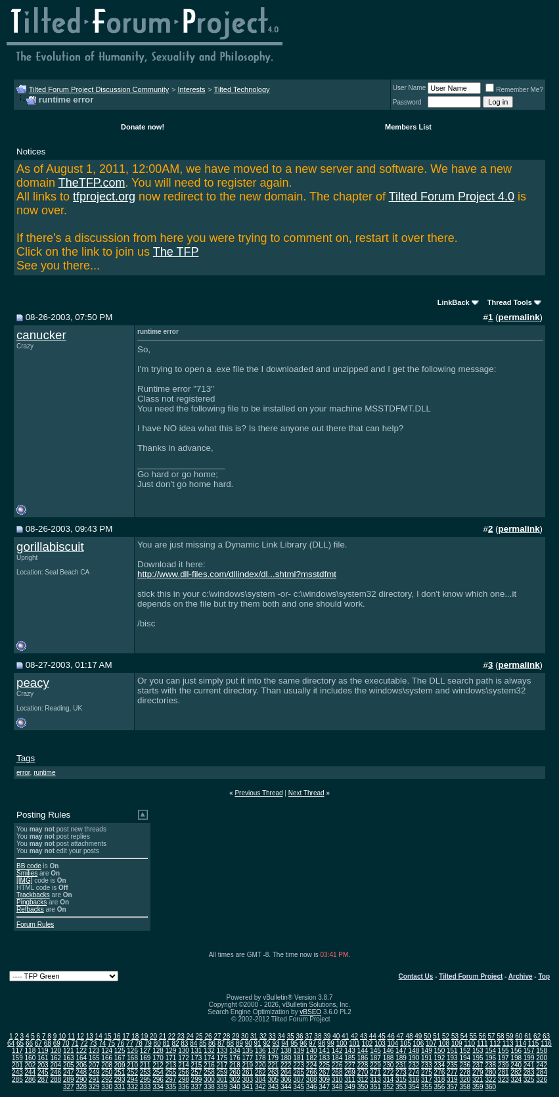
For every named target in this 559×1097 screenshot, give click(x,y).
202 (30, 1065)
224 (311, 1065)
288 (55, 1079)
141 (324, 1050)
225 (324, 1065)
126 (132, 1050)
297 (171, 1079)
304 (260, 1079)
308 (311, 1079)
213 (171, 1065)
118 (30, 1050)
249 (94, 1072)
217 (222, 1065)
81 (166, 1043)
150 (439, 1050)
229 (375, 1065)
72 (83, 1043)
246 (55, 1072)
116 (546, 1043)
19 (144, 1036)
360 (490, 1086)
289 (68, 1079)
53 (454, 1036)
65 (20, 1043)
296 (158, 1079)
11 (71, 1036)
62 (537, 1036)
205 (68, 1065)
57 (491, 1036)
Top (544, 976)
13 (89, 1036)
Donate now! (142, 127)
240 (516, 1065)
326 (541, 1079)
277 (452, 1072)
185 (349, 1058)
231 (401, 1065)
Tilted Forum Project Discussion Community (99, 89)
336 (183, 1086)
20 (153, 1036)
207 (94, 1065)
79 (148, 1043)
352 (388, 1086)
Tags (25, 758)
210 (132, 1065)
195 (477, 1058)
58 (500, 1036)
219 (247, 1065)
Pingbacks (31, 902)
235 (452, 1065)
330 (106, 1086)
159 (17, 1058)
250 (106, 1072)
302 (234, 1079)
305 (273, 1079)
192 (439, 1058)
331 (119, 1086)
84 (193, 1043)
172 (183, 1058)
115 (533, 1043)
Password (407, 102)
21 (162, 1036)
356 (439, 1086)
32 (263, 1036)
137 (273, 1050)
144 (363, 1050)
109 (456, 1043)
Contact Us (416, 976)
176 (234, 1058)
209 (119, 1065)
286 (30, 1079)
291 (94, 1079)
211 (145, 1065)
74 (102, 1043)
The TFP (176, 251)
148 (414, 1050)
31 (253, 1036)
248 (81, 1072)
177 (247, 1058)
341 (247, 1086)
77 (129, 1043)
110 (469, 1043)
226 (337, 1065)
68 (47, 1043)
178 (260, 1058)
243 (17, 1072)
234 (439, 1065)
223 (298, 1065)
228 (363, 1065)
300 (209, 1079)
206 (81, 1065)
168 (132, 1058)
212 (158, 1065)
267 (324, 1072)
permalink (519, 317)
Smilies (26, 873)
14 (98, 1036)
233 (426, 1065)
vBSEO (310, 1011)
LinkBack (453, 302)
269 (349, 1072)
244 (30, 1072)
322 (490, 1079)
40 (336, 1036)
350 (363, 1086)
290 (81, 1079)
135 (247, 1050)
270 (363, 1072)
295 (145, 1079)
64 (10, 1043)
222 (286, 1065)
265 (298, 1072)
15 (108, 1036)
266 (311, 1072)
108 (443, 1043)
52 (445, 1036)
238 (490, 1065)
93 (275, 1043)
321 (477, 1079)
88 (230, 1043)
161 (43, 1058)
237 (477, 1065)
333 (145, 1086)
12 (80, 1036)
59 (509, 1036)
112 (495, 1043)
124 (106, 1050)
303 (247, 1079)
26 (208, 1036)
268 (337, 1072)
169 (145, 1058)
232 (414, 1065)
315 (401, 1079)
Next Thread (306, 793)
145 (375, 1050)
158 (541, 1050)
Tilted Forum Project (471, 976)
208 (106, 1065)
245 (43, 1072)
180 (286, 1058)
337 (196, 1086)
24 (190, 1036)
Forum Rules (35, 924)
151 (452, 1050)
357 (452, 1086)
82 (175, 1043)
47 (400, 1036)
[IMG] (24, 880)
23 (181, 1036)
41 (345, 1036)
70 (66, 1043)
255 (171, 1072)
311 (349, 1079)
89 (239, 1043)
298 (183, 1079)
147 (401, 1050)
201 (17, 1065)
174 (209, 1058)
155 (503, 1050)
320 (464, 1079)
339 (222, 1086)
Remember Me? (514, 89)
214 (183, 1065)
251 (119, 1072)
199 (529, 1058)
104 (393, 1043)
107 (431, 1043)
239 (503, 1065)
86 (211, 1043)
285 (17, 1079)
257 (196, 1072)
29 (235, 1036)
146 (388, 1050)
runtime (44, 772)
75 (111, 1043)
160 (30, 1058)
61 (527, 1036)
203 (43, 1065)
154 (490, 1050)
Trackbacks (33, 895)
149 (426, 1050)
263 (273, 1072)
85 (202, 1043)
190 (414, 1058)
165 (94, 1058)
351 (375, 1086)
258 (209, 1072)
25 (199, 1036)
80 (157, 1043)
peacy (32, 682)
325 (529, 1079)
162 (55, 1058)
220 (260, 1065)
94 (284, 1043)
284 (541, 1072)
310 (337, 1079)
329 (94, 1086)
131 (196, 1050)
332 (132, 1086)
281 (503, 1072)
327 (68, 1086)
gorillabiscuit (50, 546)
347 (324, 1086)
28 (226, 1036)
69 (56, 1043)
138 (286, 1050)
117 (17, 1050)
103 (380, 1043)
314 (388, 1079)
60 (518, 1036)
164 (81, 1058)
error (23, 772)
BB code (28, 866)
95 (294, 1043)
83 (184, 1043)
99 (330, 1043)
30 (244, 1036)
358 (464, 1086)
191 (426, 1058)
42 (354, 1036)
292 (106, 1079)
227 (349, 1065)
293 (119, 1079)
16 (116, 1036)
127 (145, 1050)
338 (209, 1086)
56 (482, 1036)
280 (490, 1072)
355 (426, 1086)
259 (222, 1072)
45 (382, 1036)
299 (196, 1079)
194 (464, 1058)
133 (222, 1050)
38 (317, 1036)
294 (132, 1079)
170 (158, 1058)
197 (503, 1058)
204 (55, 1065)
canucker (41, 335)
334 (158, 1086)
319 (452, 1079)
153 (477, 1050)
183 (324, 1058)
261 (247, 1072)
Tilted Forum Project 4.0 (451, 196)
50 (427, 1036)
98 (321, 1043)
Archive (520, 976)
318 (439, 1079)
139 (298, 1050)
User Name (409, 87)
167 (119, 1058)
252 (132, 1072)
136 (260, 1050)
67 (38, 1043)
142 (337, 1050)
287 (43, 1079)
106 (418, 1043)
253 (145, 1072)
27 (217, 1036)
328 (81, 1086)
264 (286, 1072)
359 (477, 1086)
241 (529, 1065)
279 (477, 1072)
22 (171, 1036)
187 (375, 1058)
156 (516, 1050)
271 (375, 1072)
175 (222, 1058)
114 (520, 1043)
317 (426, 1079)
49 (418, 1036)
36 (299, 1036)
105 (405, 1043)
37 (308, 1036)
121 (68, 1050)
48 (409, 1036)
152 (464, 1050)
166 (106, 1058)
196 (490, 1058)
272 (388, 1072)
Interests (191, 89)
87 (221, 1043)
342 (260, 1086)
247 (68, 1072)
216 (209, 1065)
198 (516, 1058)
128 (158, 1050)
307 (298, 1079)
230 (388, 1065)
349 (349, 1086)
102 (367, 1043)
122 (81, 1050)
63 (546, 1036)
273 (401, 1072)
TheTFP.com (91, 182)
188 (388, 1058)
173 (196, 1058)
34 (281, 1036)
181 (298, 1058)
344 (286, 1086)
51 (436, 1036)
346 (311, 1086)
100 (341, 1043)
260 (234, 1072)
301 (222, 1079)
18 (135, 1036)
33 (272, 1036)
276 (439, 1072)
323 (503, 1079)
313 (375, 1079)
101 (354, 1043)
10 (62, 1036)
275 (426, 1072)
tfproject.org (104, 196)
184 (337, 1058)
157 (529, 1050)
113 (508, 1043)
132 (209, 1050)
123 (94, 1050)
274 (414, 1072)
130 (183, 1050)
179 (273, 1058)
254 (158, 1072)
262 (260, 1072)
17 (125, 1036)
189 (401, 1058)
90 (248, 1043)
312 (363, 1079)
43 (363, 1036)
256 (183, 1072)
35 (290, 1036)
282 (516, 1072)
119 (43, 1050)
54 (464, 1036)
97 (312, 1043)
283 (529, 1072)
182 (311, 1058)
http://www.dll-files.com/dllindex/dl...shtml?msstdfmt (236, 574)
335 (171, 1086)
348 (337, 1086)
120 (55, 1050)
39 (326, 1036)
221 (273, 1065)
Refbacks (30, 909)
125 (119, 1050)
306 (286, 1079)
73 (93, 1043)
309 (324, 1079)
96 (303, 1043)
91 (257, 1043)
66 (29, 1043)
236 (464, 1065)
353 (401, 1086)
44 (372, 1036)
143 (349, 1050)
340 (234, 1086)
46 (391, 1036)
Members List (408, 127)
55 (473, 1036)
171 (171, 1058)
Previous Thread (258, 793)
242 (541, 1065)
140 (311, 1050)
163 (68, 1058)
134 (234, 1050)
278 (464, 1072)
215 (196, 1065)
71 (74, 1043)
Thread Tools (509, 302)
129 (171, 1050)
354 (414, 1086)
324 (516, 1079)
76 (120, 1043)
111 (482, 1043)
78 (139, 1043)
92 (266, 1043)
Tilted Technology (242, 89)
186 (363, 1058)
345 (298, 1086)
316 (414, 1079)
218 (234, 1065)
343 (273, 1086)
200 (541, 1058)
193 (452, 1058)
